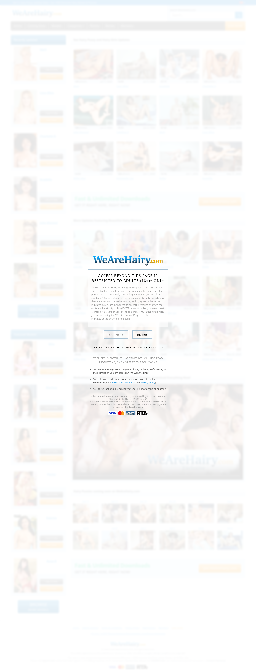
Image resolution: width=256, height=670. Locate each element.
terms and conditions (123, 382)
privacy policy (147, 382)
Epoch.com (107, 401)
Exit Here (116, 335)
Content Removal (134, 407)
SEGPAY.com (134, 404)
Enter (142, 335)
